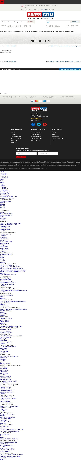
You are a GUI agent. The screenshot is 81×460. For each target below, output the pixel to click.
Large (1, 184)
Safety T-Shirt (4, 373)
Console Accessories (6, 390)
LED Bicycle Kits (4, 320)
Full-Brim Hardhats (5, 331)
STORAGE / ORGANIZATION (8, 439)
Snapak (2, 312)
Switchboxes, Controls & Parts (8, 442)
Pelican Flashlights (5, 278)
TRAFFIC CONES (5, 364)
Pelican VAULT (4, 190)
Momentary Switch (5, 407)
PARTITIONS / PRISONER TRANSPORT (12, 429)
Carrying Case (4, 339)
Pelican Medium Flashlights (8, 282)
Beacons (2, 415)
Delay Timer (3, 409)
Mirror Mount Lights (6, 421)
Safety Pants (3, 371)
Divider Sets (3, 237)
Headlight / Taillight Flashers (8, 398)
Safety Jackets (4, 370)
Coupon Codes (24, 9)
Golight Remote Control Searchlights (10, 288)
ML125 (2, 296)
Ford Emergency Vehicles (68, 31)
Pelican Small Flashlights (7, 281)
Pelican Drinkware (5, 193)
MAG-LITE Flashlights (6, 295)
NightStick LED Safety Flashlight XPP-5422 (12, 271)
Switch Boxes (4, 443)
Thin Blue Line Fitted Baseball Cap (9, 328)
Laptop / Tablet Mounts (6, 392)
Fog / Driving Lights (5, 418)
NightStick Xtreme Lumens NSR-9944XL (11, 268)
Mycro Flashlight (5, 303)
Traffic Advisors (4, 426)
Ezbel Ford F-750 (57, 31)
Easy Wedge (3, 340)
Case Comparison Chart (6, 198)
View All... (2, 185)
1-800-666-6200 (16, 138)
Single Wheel (3, 348)
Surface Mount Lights (6, 425)
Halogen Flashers (5, 401)
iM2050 (2, 202)
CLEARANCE (4, 174)
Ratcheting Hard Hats (6, 332)
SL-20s (2, 259)
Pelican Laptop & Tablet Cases (8, 196)
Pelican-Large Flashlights (7, 284)
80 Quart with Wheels (6, 215)
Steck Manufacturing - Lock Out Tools (11, 335)
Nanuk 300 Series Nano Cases (8, 224)
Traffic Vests (3, 367)
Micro (2, 179)
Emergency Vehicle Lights (7, 414)
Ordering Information (36, 132)
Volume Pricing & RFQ (36, 138)
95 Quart (2, 217)
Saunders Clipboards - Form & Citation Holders (13, 309)
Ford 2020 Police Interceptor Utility (10, 456)
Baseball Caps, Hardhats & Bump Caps (11, 326)
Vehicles (54, 140)
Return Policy (14, 142)
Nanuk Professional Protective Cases (10, 223)
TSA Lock (3, 240)
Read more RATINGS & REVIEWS (69, 69)
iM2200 (2, 207)
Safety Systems (4, 321)
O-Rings (2, 245)
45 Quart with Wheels (6, 213)
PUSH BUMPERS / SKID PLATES (9, 431)
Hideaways (3, 420)
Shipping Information (36, 136)
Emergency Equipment (57, 138)
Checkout (74, 22)
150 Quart (3, 218)
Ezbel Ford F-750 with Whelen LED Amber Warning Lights (62, 46)
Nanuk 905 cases (5, 229)
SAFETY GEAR (4, 306)
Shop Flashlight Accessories (8, 274)
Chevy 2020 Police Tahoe (7, 457)
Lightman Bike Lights (6, 318)
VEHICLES (3, 459)
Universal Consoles (5, 387)
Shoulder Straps (4, 243)
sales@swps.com (16, 136)
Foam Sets (3, 235)
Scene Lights (3, 423)
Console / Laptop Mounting (8, 385)
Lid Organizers (4, 238)
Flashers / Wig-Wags (6, 396)
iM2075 (2, 204)
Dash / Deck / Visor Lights (7, 417)
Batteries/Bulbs (55, 136)
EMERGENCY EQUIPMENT (8, 381)
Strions (2, 257)
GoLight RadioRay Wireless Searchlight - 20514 (13, 290)
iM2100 (2, 206)
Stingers (2, 256)
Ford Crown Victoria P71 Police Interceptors (11, 31)
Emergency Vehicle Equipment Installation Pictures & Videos (37, 31)
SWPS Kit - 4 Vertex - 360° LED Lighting (11, 454)
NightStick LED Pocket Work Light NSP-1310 (13, 270)
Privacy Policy (14, 140)
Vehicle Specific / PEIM (6, 403)
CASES (2, 171)
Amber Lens (3, 357)
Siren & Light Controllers (7, 445)
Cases (53, 134)
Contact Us (31, 9)
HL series (2, 260)
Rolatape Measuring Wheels (8, 346)
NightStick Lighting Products (8, 265)
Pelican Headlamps (5, 279)
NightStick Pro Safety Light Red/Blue (10, 267)
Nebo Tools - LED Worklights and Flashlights (12, 301)
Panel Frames (4, 246)
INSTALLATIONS (5, 451)
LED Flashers (3, 400)
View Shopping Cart (36, 134)
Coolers (2, 212)
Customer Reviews (35, 140)
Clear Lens (3, 359)
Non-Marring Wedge (6, 342)
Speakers (2, 437)
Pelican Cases (4, 177)
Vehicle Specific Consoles (7, 389)
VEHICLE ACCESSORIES (7, 448)
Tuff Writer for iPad (5, 310)
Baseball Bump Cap (5, 329)
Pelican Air (3, 187)
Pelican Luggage (4, 195)
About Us (37, 9)
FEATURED (3, 173)
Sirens (1, 436)
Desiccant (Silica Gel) (6, 242)
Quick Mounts (4, 248)
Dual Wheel (3, 349)
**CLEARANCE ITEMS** (7, 450)
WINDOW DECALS (5, 378)
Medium (2, 182)
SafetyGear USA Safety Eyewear (9, 356)
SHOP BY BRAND (5, 379)
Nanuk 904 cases (5, 227)
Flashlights (54, 132)
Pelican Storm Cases (6, 201)
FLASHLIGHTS (4, 249)
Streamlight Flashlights (6, 254)
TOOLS (2, 362)
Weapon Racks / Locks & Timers (9, 406)
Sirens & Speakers (5, 434)
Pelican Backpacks (5, 191)
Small (1, 181)
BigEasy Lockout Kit (6, 337)
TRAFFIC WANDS (5, 376)
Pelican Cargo (4, 188)
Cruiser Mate (4, 314)
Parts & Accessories (5, 234)
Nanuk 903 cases (5, 226)
